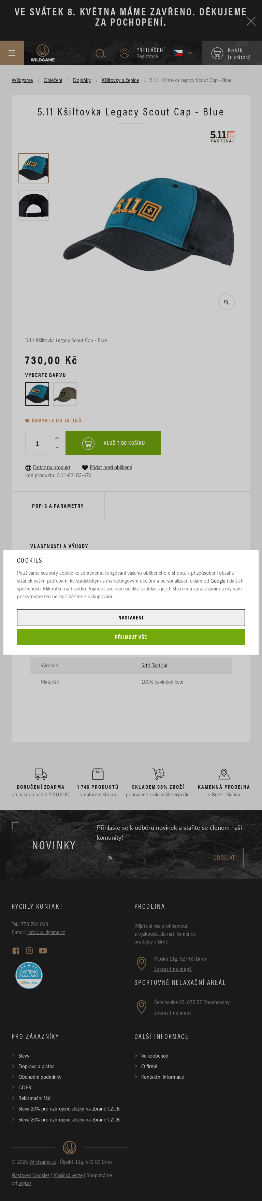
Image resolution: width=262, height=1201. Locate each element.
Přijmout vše (131, 637)
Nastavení (131, 617)
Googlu (217, 580)
